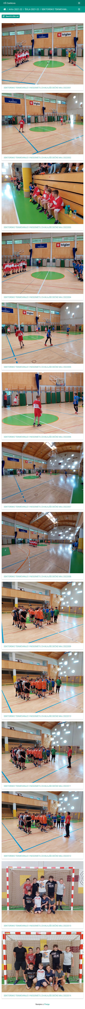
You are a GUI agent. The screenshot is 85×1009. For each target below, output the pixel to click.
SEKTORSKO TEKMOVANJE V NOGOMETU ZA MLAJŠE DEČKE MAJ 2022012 (37, 856)
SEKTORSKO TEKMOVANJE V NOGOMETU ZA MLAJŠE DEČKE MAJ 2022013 (37, 926)
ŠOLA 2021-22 (32, 9)
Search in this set (11, 16)
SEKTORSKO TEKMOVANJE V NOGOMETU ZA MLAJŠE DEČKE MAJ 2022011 (37, 786)
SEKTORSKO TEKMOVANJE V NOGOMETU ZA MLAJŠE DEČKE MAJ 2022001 (37, 88)
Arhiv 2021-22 (15, 9)
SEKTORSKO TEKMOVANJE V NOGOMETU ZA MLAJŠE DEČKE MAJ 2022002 (37, 157)
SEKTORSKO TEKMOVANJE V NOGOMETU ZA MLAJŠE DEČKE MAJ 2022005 (37, 367)
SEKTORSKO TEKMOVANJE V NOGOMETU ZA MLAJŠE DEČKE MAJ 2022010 (37, 716)
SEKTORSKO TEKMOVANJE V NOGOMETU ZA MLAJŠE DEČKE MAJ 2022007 (37, 507)
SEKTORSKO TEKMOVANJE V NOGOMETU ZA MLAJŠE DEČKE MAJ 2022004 (37, 297)
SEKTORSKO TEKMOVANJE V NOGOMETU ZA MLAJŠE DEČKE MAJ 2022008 (37, 576)
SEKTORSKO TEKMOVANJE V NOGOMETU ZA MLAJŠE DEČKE (55, 9)
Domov (4, 9)
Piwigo (47, 1004)
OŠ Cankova (9, 3)
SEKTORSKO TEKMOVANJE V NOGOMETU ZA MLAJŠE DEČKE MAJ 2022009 (37, 646)
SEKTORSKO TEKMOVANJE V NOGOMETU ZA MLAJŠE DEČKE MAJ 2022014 (37, 995)
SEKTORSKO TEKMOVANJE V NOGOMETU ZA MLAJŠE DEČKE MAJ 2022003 (37, 227)
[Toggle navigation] (79, 3)
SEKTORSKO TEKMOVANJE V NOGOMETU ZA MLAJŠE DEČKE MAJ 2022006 (37, 437)
